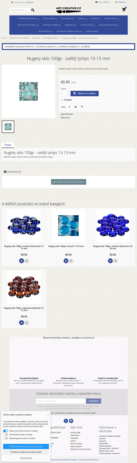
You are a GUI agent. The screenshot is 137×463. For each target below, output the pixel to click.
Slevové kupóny (76, 444)
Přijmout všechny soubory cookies (26, 446)
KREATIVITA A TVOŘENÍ (52, 25)
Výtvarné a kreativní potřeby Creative (61, 460)
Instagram (71, 421)
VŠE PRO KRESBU (50, 18)
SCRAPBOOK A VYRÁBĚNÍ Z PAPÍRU (69, 31)
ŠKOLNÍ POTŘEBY (45, 31)
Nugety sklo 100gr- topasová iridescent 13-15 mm (24, 309)
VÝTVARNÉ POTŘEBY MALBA (29, 18)
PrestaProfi (93, 460)
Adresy (73, 441)
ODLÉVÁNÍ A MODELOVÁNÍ (109, 25)
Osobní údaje (75, 432)
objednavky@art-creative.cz (109, 453)
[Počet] (64, 93)
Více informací (26, 458)
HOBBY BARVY (71, 25)
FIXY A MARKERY (68, 18)
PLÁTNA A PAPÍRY (112, 18)
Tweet (75, 106)
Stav (63, 117)
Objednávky (74, 435)
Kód (63, 114)
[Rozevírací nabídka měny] (106, 2)
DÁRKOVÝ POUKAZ (92, 31)
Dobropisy (74, 438)
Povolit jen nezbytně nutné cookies (26, 452)
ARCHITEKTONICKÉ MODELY (29, 25)
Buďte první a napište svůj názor (68, 182)
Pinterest (81, 106)
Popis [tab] (7, 145)
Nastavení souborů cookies (80, 449)
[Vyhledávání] (22, 10)
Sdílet (69, 106)
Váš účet (76, 427)
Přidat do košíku (84, 93)
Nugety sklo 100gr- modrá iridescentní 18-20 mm (113, 247)
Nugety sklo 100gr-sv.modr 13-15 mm (66, 246)
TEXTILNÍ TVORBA (88, 25)
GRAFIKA (82, 18)
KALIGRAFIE (95, 18)
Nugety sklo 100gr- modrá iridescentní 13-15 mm (24, 247)
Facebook (66, 421)
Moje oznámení (76, 446)
